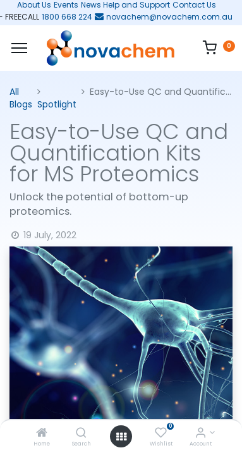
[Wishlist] (161, 433)
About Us (30, 5)
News (91, 5)
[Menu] (19, 48)
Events (66, 5)
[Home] (41, 433)
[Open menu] (121, 436)
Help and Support (136, 5)
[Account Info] (201, 433)
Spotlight (56, 104)
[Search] (81, 433)
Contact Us (194, 5)
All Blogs (20, 98)
